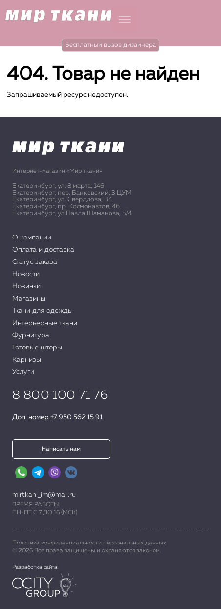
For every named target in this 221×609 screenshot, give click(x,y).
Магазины (28, 298)
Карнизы (26, 359)
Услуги (23, 372)
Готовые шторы (37, 347)
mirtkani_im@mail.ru (44, 494)
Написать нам (61, 449)
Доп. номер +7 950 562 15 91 (57, 417)
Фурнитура (30, 335)
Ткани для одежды (42, 310)
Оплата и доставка (43, 249)
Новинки (26, 286)
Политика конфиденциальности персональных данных (89, 543)
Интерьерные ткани (44, 323)
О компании (31, 237)
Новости (26, 274)
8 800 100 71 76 (60, 395)
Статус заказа (34, 262)
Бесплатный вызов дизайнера (110, 45)
